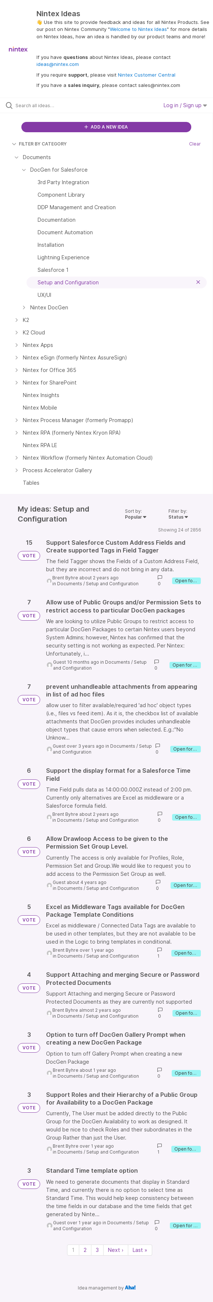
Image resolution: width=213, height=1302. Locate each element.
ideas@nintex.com (57, 64)
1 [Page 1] (73, 1250)
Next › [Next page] (115, 1250)
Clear (195, 144)
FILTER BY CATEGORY (39, 144)
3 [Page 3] (97, 1250)
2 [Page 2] (85, 1250)
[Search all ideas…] (57, 105)
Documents (69, 583)
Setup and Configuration (112, 583)
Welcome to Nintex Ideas (138, 29)
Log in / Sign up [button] (185, 105)
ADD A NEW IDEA (106, 127)
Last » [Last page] (140, 1250)
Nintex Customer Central (146, 75)
